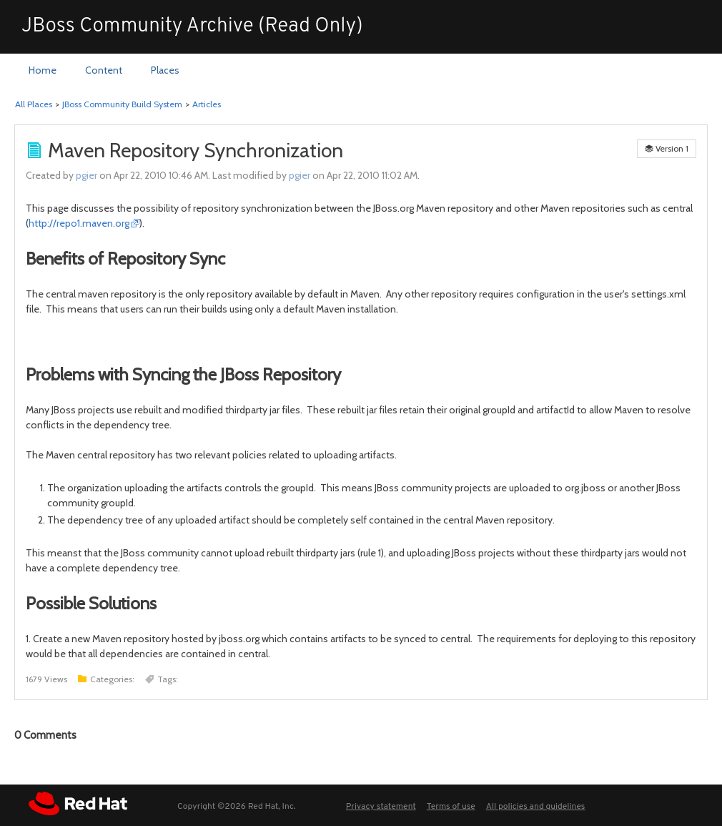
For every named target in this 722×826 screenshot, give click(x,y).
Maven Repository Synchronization (195, 150)
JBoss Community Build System (122, 104)
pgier (86, 175)
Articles (206, 104)
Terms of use (451, 806)
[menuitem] (42, 70)
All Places (33, 104)
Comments (45, 735)
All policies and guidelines (535, 806)
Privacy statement (381, 806)
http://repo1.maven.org (79, 223)
